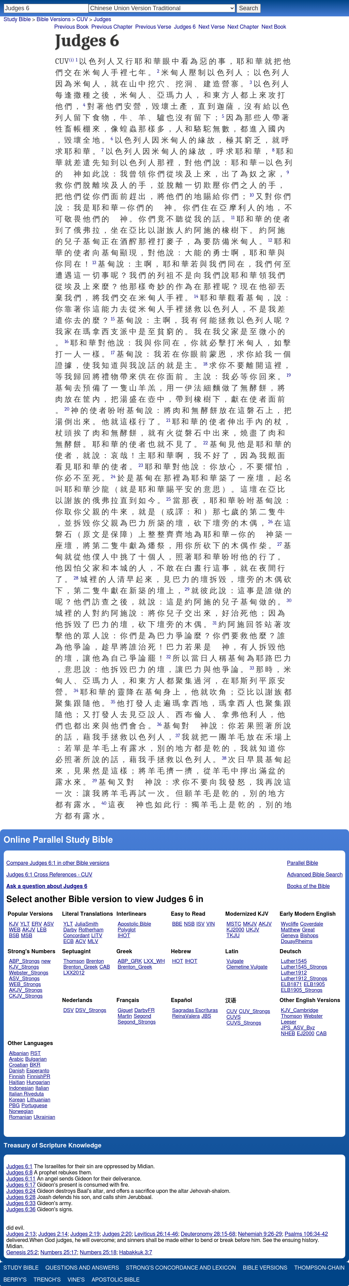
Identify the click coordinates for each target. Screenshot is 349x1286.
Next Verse (211, 27)
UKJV (252, 929)
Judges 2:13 (21, 1234)
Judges (102, 19)
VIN (210, 924)
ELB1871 (291, 984)
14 (196, 296)
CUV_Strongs (254, 1011)
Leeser (288, 1022)
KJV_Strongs (24, 967)
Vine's (76, 1280)
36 (159, 724)
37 (178, 736)
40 (104, 803)
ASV (49, 924)
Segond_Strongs (136, 1022)
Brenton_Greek (80, 967)
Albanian (19, 1053)
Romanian (20, 1117)
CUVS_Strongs (244, 1023)
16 (66, 341)
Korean (17, 1099)
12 (270, 240)
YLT (25, 924)
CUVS (234, 1017)
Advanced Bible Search (315, 874)
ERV (37, 924)
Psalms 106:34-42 (306, 1234)
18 (205, 364)
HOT (177, 961)
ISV (200, 924)
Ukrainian (44, 1117)
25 (168, 499)
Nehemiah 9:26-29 (260, 1234)
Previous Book (71, 27)
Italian (42, 1088)
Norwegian (21, 1111)
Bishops (309, 935)
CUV (82, 19)
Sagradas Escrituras (195, 1010)
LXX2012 (74, 972)
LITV (96, 935)
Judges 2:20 (117, 1234)
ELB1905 (314, 984)
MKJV (250, 924)
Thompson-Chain (319, 1268)
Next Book (273, 27)
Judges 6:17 (21, 1185)
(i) (71, 60)
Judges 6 (185, 27)
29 (187, 589)
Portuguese (34, 1105)
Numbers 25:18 (98, 1252)
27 (279, 544)
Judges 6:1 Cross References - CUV (49, 874)
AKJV (28, 929)
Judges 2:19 (85, 1234)
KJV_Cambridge (299, 1010)
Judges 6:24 (21, 1191)
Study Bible (17, 19)
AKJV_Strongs (25, 990)
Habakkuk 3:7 (135, 1252)
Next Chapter (243, 27)
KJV (13, 924)
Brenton (95, 961)
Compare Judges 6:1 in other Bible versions (57, 863)
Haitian (17, 1082)
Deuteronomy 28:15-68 (208, 1234)
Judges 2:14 (52, 1234)
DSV (68, 1010)
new (45, 961)
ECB (68, 941)
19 (289, 375)
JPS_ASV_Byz (298, 1027)
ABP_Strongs (24, 961)
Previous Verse (153, 27)
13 (94, 263)
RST (35, 1053)
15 (113, 319)
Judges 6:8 (19, 1172)
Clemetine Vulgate (247, 967)
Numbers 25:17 (58, 1252)
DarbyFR (144, 1010)
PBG (14, 1105)
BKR (35, 1065)
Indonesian (21, 1088)
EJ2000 (305, 1033)
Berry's (15, 1280)
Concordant (76, 935)
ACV (80, 941)
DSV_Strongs (90, 1010)
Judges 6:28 (21, 1197)
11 (232, 217)
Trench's (47, 1280)
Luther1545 (294, 961)
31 (215, 623)
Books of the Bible (308, 886)
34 (76, 691)
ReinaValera (186, 1016)
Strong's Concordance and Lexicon (181, 1268)
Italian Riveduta (26, 1094)
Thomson (74, 961)
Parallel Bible (302, 863)
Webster (313, 1016)
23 (140, 465)
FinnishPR (38, 1076)
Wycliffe (289, 924)
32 (168, 657)
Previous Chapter (112, 27)
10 (251, 195)
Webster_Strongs (28, 972)
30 (289, 600)
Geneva (290, 935)
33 (251, 668)
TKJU (233, 935)
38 (224, 758)
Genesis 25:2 (22, 1252)
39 (94, 781)
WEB (14, 929)
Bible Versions (53, 19)
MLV (93, 941)
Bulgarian (36, 1059)
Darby (70, 929)
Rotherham (90, 929)
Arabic (16, 1059)
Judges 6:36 (21, 1209)
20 (66, 409)
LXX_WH (154, 961)
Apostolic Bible (116, 1280)
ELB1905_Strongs (301, 990)
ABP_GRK (130, 961)
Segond (142, 1016)
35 (113, 702)
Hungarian (38, 1082)
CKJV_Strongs (26, 996)
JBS (206, 1016)
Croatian (18, 1065)
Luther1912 (294, 972)
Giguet (125, 1010)
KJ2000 (235, 929)
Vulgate (235, 961)
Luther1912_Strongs (304, 978)
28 (76, 578)
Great (308, 929)
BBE (177, 924)
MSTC (234, 924)
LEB (41, 929)
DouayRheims (297, 941)
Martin (125, 1016)
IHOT (124, 935)
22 (205, 443)
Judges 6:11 (21, 1179)
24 (113, 477)
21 (168, 420)
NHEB (288, 1033)
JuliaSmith (86, 924)
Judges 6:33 (21, 1203)
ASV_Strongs (24, 978)
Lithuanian (38, 1099)
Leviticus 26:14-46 (156, 1234)
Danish (17, 1070)
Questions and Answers (82, 1268)
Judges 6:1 (19, 1166)
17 (113, 353)
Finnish (17, 1076)
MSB (26, 935)
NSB (189, 924)
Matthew (290, 929)
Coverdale (311, 924)
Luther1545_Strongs (304, 967)
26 (270, 522)
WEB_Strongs (25, 984)
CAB (105, 967)
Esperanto (37, 1070)
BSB (14, 935)
